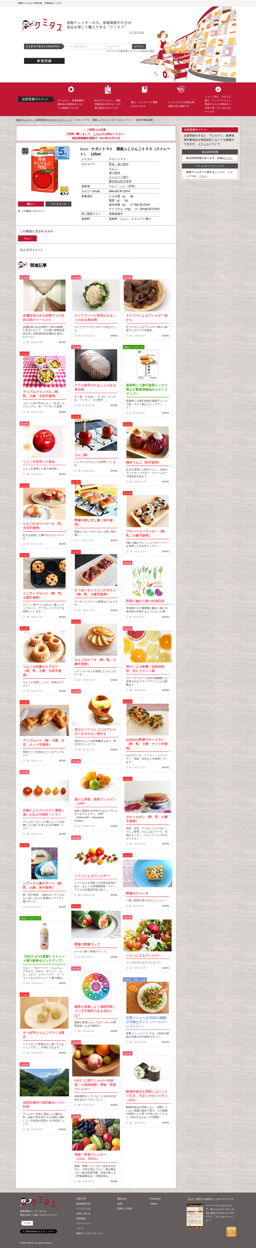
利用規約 (81, 1218)
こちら (97, 134)
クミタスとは (136, 32)
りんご (113, 168)
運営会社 (122, 1198)
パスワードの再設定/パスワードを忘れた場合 (130, 51)
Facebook (155, 1198)
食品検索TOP (83, 1203)
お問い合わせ (83, 1213)
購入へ (31, 204)
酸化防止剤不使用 (120, 181)
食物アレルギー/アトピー (89, 1233)
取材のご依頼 (124, 1208)
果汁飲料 (114, 172)
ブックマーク (58, 204)
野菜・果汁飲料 (119, 164)
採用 (119, 1203)
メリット (203, 144)
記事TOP (81, 1198)
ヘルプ (79, 1228)
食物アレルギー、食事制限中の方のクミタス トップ (44, 119)
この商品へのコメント (31, 211)
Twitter (153, 1203)
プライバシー (83, 1223)
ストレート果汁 (119, 177)
